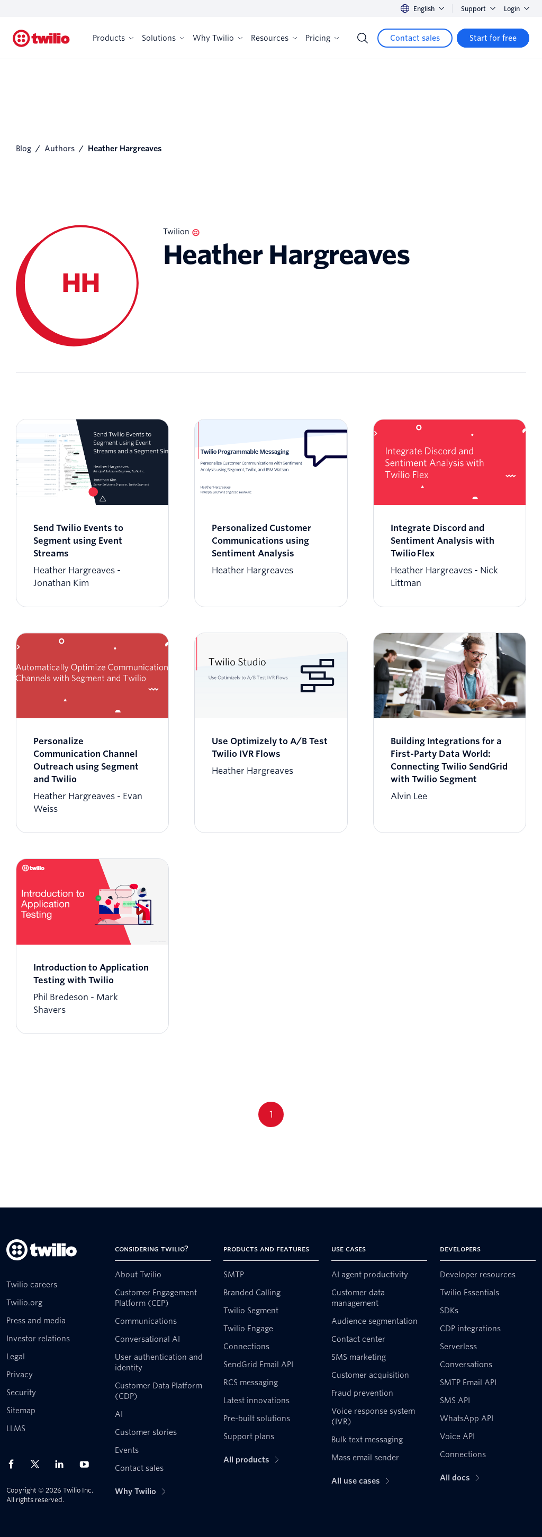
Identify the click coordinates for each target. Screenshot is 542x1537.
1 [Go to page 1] (271, 1114)
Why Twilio (217, 38)
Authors (59, 148)
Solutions (163, 38)
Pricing (322, 38)
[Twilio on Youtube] (87, 1464)
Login (516, 9)
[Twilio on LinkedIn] (63, 1464)
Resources (274, 38)
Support (478, 9)
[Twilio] (41, 38)
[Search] (362, 38)
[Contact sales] (415, 38)
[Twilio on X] (39, 1464)
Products (113, 38)
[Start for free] (493, 38)
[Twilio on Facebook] (14, 1464)
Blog (23, 148)
